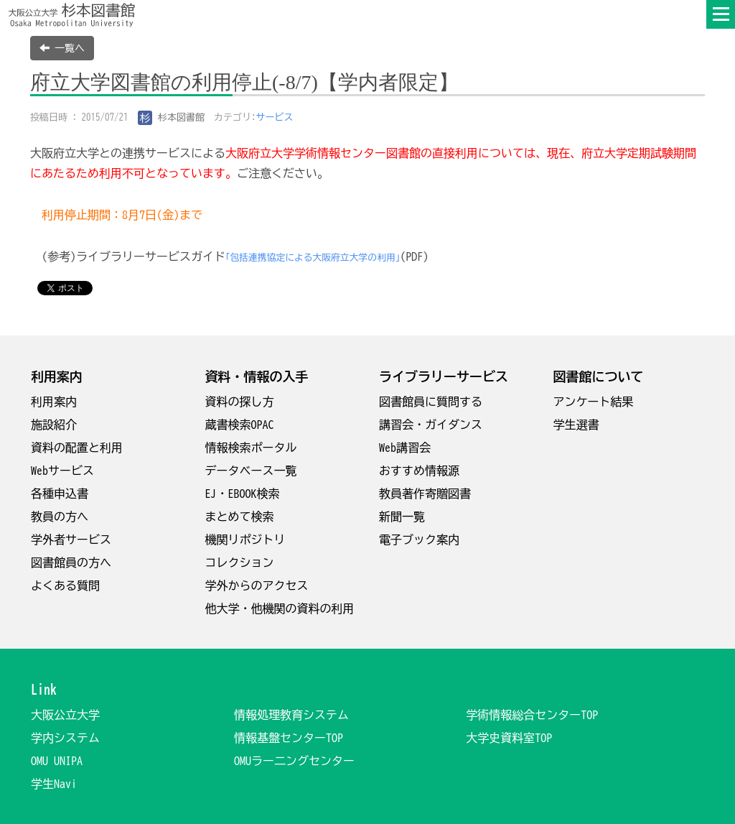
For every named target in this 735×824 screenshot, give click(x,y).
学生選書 (576, 424)
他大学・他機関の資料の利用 (280, 608)
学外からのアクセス (257, 585)
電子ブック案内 (419, 539)
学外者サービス (71, 539)
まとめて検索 (239, 516)
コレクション (239, 562)
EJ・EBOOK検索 (242, 493)
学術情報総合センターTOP (532, 715)
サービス (275, 117)
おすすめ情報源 (419, 470)
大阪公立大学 (65, 715)
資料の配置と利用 (77, 447)
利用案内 (54, 401)
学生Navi (54, 784)
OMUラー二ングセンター (294, 761)
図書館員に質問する (430, 401)
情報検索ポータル (251, 447)
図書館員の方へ (71, 562)
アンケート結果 (593, 401)
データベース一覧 (251, 470)
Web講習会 (405, 447)
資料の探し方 (239, 401)
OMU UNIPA (57, 761)
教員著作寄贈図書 (425, 493)
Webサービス (62, 470)
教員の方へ (59, 516)
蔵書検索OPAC (239, 424)
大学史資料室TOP (509, 738)
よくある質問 (65, 585)
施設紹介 (54, 424)
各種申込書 (59, 493)
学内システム (65, 738)
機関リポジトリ (245, 539)
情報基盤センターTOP (288, 738)
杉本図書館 (171, 117)
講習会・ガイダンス (430, 424)
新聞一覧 (402, 516)
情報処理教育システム (291, 715)
